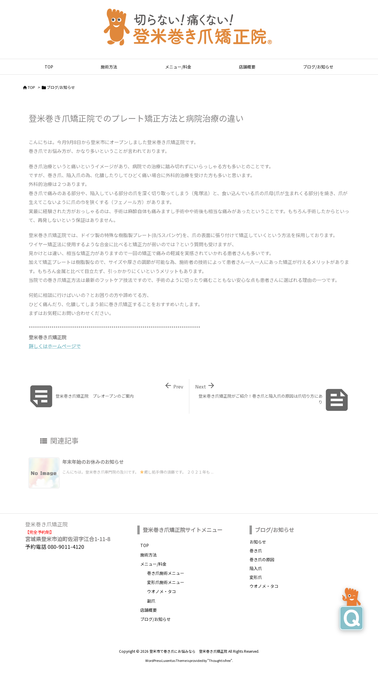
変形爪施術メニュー (165, 582)
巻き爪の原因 (262, 559)
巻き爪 (256, 551)
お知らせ (258, 542)
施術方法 (148, 555)
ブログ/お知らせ (61, 87)
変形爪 (256, 577)
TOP (31, 87)
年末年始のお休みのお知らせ (93, 461)
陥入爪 (256, 568)
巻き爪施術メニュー (165, 573)
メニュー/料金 (153, 564)
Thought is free (220, 660)
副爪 (151, 601)
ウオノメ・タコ (161, 591)
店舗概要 (148, 610)
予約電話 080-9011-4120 (54, 546)
